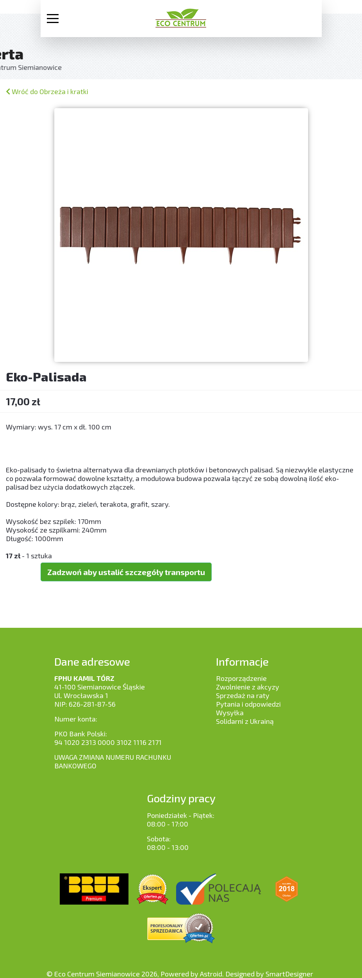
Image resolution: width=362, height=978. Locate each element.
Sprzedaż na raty (242, 695)
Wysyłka (230, 712)
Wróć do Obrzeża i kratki (47, 91)
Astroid (211, 973)
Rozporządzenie (241, 678)
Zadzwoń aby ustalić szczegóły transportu (126, 572)
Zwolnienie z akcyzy (247, 686)
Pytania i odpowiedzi (248, 704)
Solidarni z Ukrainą (245, 721)
